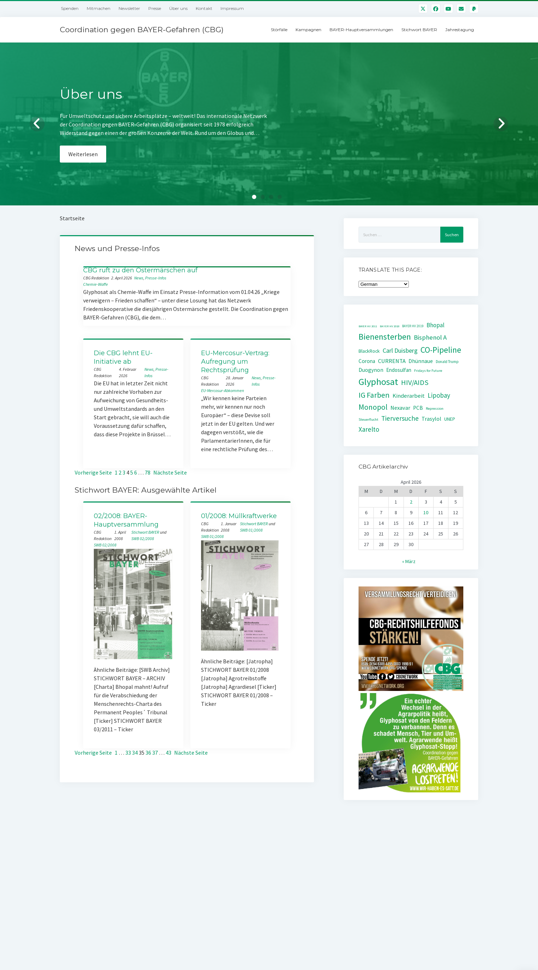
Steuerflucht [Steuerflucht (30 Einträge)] (368, 419)
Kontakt (204, 8)
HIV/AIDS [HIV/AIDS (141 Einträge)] (415, 382)
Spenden (70, 8)
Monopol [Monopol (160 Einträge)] (373, 407)
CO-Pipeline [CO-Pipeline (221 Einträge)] (440, 350)
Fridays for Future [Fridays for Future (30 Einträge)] (428, 370)
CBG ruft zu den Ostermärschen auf (140, 270)
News (138, 277)
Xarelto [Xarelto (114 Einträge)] (369, 429)
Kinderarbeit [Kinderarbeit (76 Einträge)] (409, 395)
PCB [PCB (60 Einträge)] (418, 407)
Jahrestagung (459, 29)
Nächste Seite (170, 472)
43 (168, 752)
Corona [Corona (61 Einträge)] (367, 361)
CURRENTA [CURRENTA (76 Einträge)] (392, 361)
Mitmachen (98, 8)
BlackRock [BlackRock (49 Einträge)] (369, 351)
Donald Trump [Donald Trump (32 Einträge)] (447, 361)
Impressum (232, 8)
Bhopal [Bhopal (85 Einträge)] (436, 325)
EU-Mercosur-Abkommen (222, 390)
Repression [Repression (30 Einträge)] (434, 408)
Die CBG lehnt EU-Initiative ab (123, 357)
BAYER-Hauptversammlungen (361, 29)
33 (128, 752)
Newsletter (129, 8)
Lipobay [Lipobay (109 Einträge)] (439, 395)
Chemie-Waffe (95, 284)
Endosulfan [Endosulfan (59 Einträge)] (398, 370)
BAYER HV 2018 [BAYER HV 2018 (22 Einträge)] (389, 326)
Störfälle (279, 29)
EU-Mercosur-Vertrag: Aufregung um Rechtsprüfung (235, 361)
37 (155, 752)
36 (148, 752)
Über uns (178, 8)
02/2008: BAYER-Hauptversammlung (126, 520)
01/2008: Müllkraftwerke (239, 516)
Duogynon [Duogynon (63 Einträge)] (371, 370)
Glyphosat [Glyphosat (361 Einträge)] (378, 381)
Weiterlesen (83, 154)
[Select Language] (384, 284)
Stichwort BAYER (419, 29)
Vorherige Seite (93, 472)
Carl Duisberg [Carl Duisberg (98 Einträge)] (400, 350)
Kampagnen (308, 29)
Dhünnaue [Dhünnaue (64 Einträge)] (420, 361)
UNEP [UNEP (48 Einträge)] (449, 419)
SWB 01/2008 (251, 530)
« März (409, 561)
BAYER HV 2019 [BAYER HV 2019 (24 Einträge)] (413, 326)
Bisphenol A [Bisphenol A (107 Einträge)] (430, 337)
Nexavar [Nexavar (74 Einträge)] (400, 407)
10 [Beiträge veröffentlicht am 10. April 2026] (425, 512)
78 (147, 472)
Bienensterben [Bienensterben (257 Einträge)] (385, 336)
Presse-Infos (155, 277)
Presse (154, 8)
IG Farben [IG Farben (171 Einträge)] (374, 395)
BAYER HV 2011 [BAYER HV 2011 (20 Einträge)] (368, 326)
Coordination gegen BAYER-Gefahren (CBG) (142, 29)
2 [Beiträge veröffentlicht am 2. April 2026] (411, 502)
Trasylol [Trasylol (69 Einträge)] (431, 418)
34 (135, 752)
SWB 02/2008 (142, 538)
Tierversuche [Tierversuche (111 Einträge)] (400, 418)
